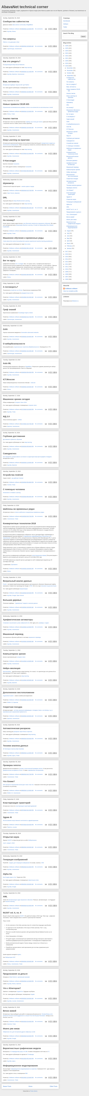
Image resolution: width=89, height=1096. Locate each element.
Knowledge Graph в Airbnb (25, 312)
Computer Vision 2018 (21, 402)
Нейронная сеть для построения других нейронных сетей (19, 1032)
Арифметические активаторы (18, 619)
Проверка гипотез (12, 765)
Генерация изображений (15, 859)
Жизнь (14, 31)
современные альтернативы (35, 770)
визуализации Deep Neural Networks (14, 64)
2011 (67, 266)
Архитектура (10, 48)
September (70, 75)
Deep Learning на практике (16, 140)
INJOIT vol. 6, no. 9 (12, 913)
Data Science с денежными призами (20, 977)
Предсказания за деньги (15, 974)
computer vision (32, 405)
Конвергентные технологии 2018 (19, 523)
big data (9, 31)
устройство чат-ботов (16, 290)
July (68, 233)
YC (49, 1051)
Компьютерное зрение (14, 654)
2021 (67, 58)
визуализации (24, 588)
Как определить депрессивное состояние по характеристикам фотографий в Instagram (27, 456)
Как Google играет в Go (9, 877)
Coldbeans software (71, 288)
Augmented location (8, 695)
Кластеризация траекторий (16, 803)
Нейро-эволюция (11, 668)
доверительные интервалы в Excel (12, 770)
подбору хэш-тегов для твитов (34, 121)
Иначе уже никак (11, 1028)
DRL (5, 197)
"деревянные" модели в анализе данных (26, 603)
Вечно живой (9, 1011)
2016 (67, 254)
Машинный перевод (13, 634)
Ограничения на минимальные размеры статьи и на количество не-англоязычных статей (28, 107)
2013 (67, 261)
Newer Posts (7, 1086)
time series (27, 244)
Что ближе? (9, 781)
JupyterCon (20, 991)
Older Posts (53, 1086)
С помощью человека (14, 489)
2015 (67, 256)
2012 (67, 264)
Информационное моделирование (20, 1065)
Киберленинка (32, 840)
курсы (13, 755)
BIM (26, 1073)
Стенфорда (30, 1054)
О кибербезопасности (14, 344)
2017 (67, 251)
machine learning (10, 901)
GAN (5, 329)
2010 (67, 269)
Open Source (10, 193)
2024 (67, 50)
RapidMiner (28, 366)
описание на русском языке (48, 586)
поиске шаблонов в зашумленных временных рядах (29, 512)
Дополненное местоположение (18, 692)
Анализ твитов (10, 118)
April (68, 241)
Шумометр (8, 183)
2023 (67, 53)
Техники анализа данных (15, 746)
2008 (67, 274)
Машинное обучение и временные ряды (23, 238)
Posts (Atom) (33, 1091)
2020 (67, 60)
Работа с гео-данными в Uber (11, 42)
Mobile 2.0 (10, 702)
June (68, 236)
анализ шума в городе (28, 186)
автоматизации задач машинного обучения (20, 899)
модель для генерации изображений (19, 862)
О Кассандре (9, 160)
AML (5, 896)
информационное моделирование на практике (24, 1069)
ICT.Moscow (9, 379)
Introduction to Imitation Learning (11, 492)
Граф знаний (9, 309)
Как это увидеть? (11, 61)
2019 (67, 63)
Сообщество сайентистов (16, 21)
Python (30, 87)
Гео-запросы (9, 39)
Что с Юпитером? (12, 988)
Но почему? (9, 220)
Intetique (65, 24)
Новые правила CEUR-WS (16, 104)
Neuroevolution (7, 671)
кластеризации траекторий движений (26, 806)
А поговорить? (10, 287)
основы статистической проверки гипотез (31, 768)
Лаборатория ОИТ (10, 957)
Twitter (65, 27)
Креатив (14, 74)
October (69, 73)
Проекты (9, 827)
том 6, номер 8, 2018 (9, 843)
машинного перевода (35, 637)
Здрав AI (7, 817)
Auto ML (7, 363)
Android (9, 484)
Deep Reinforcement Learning (22, 200)
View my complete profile (70, 291)
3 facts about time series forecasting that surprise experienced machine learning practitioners (28, 241)
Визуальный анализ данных (17, 581)
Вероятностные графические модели (22, 1048)
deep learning (28, 67)
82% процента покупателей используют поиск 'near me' (18, 784)
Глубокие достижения (14, 436)
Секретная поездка (12, 707)
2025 (67, 48)
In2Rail (20, 419)
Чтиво (13, 114)
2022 (67, 55)
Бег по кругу (9, 260)
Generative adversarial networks (30, 332)
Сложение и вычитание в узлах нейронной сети (16, 623)
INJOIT (9, 840)
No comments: (39, 29)
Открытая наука (11, 837)
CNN (42, 862)
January (69, 248)
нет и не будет (19, 263)
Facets (5, 584)
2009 (67, 271)
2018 (67, 66)
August (69, 231)
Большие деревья (12, 600)
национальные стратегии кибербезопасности (26, 347)
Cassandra (16, 164)
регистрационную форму (39, 555)
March (69, 243)
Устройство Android (13, 475)
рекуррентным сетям (27, 293)
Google (14, 595)
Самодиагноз (9, 453)
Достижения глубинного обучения (12, 439)
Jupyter (33, 994)
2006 (67, 279)
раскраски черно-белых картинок (23, 731)
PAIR (31, 586)
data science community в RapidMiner (23, 24)
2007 (67, 276)
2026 (67, 45)
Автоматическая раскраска (16, 728)
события (33, 382)
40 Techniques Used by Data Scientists (13, 749)
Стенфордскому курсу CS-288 (19, 1051)
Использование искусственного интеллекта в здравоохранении (20, 820)
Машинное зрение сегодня (16, 399)
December (70, 68)
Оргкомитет (14, 564)
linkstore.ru (75, 301)
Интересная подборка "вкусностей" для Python (16, 84)
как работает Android (17, 478)
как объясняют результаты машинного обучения (36, 223)
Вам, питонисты (11, 81)
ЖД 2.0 (6, 416)
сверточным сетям (33, 880)
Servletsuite (66, 21)
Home (30, 1086)
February (69, 246)
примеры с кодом (44, 623)
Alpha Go (7, 874)
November (70, 70)
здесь (19, 954)
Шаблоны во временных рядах (19, 509)
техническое (18, 48)
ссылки (15, 827)
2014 (67, 259)
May (68, 238)
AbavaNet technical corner (24, 7)
